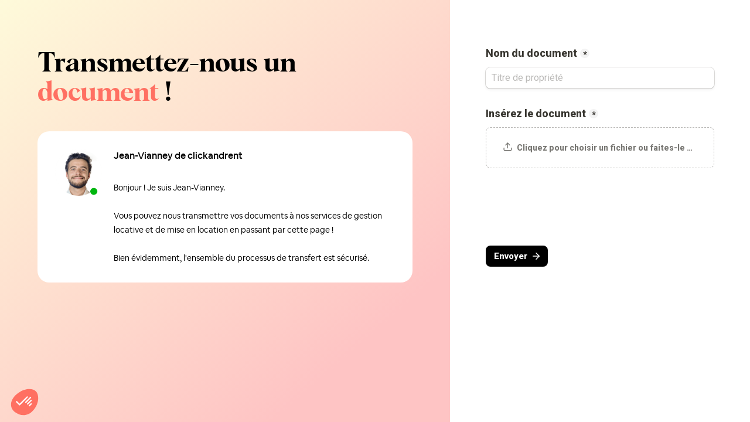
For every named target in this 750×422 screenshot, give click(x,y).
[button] (25, 402)
